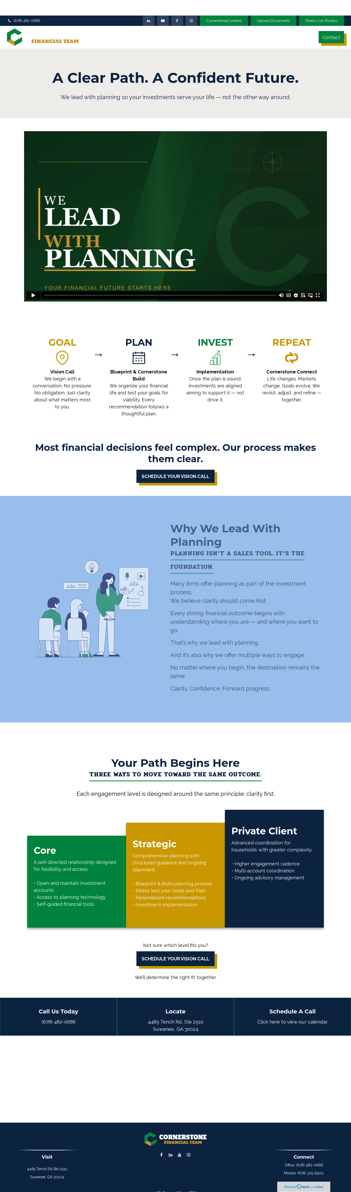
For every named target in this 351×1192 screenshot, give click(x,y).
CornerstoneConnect (224, 9)
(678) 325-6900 (310, 1165)
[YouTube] (163, 9)
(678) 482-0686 (23, 9)
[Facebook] (177, 9)
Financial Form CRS (179, 1185)
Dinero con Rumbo (321, 9)
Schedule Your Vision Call (175, 951)
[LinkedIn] (149, 9)
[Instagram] (188, 1147)
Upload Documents (273, 9)
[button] (121, 25)
